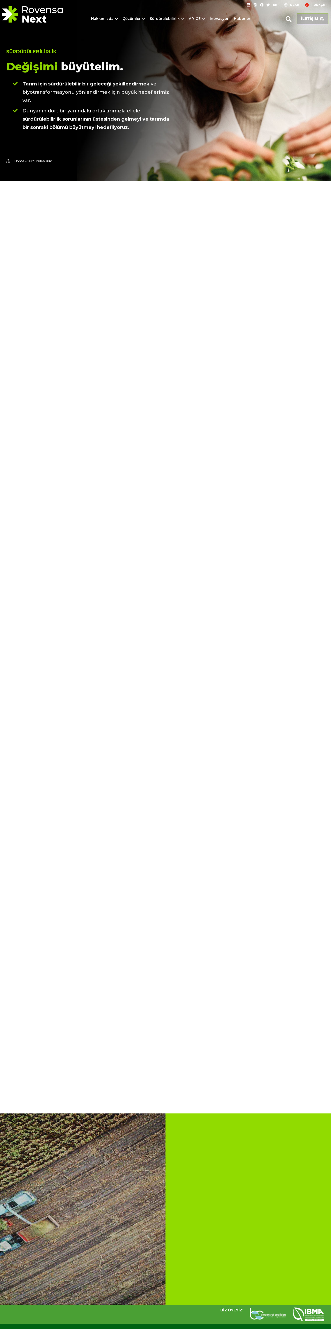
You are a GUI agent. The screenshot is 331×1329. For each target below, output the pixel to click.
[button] (288, 19)
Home (19, 161)
